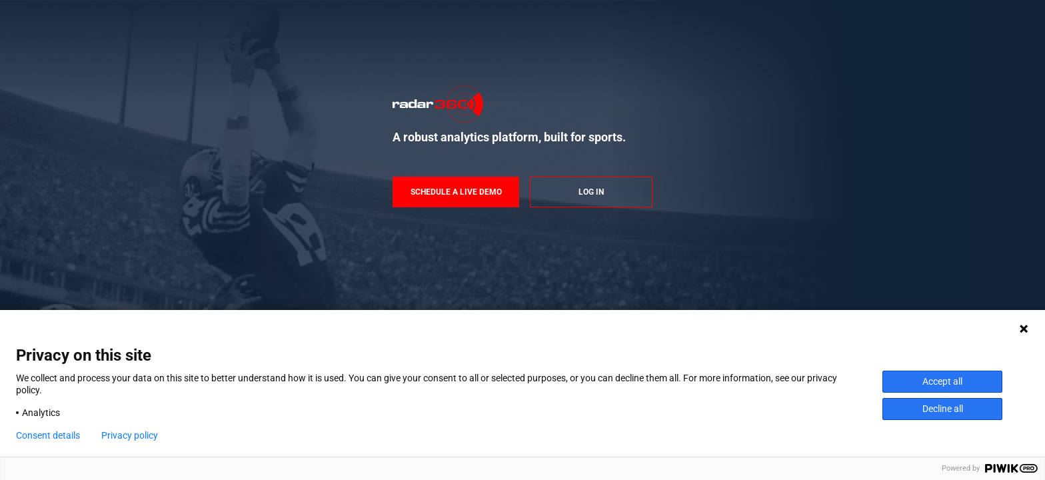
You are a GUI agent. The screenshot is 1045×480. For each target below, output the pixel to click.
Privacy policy (129, 435)
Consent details (48, 435)
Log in (591, 192)
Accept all (942, 381)
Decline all (942, 408)
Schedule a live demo (456, 192)
